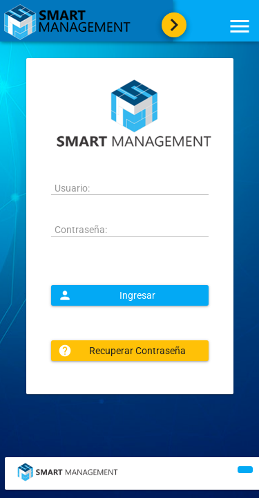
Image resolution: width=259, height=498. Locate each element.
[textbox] (130, 188)
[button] (130, 295)
